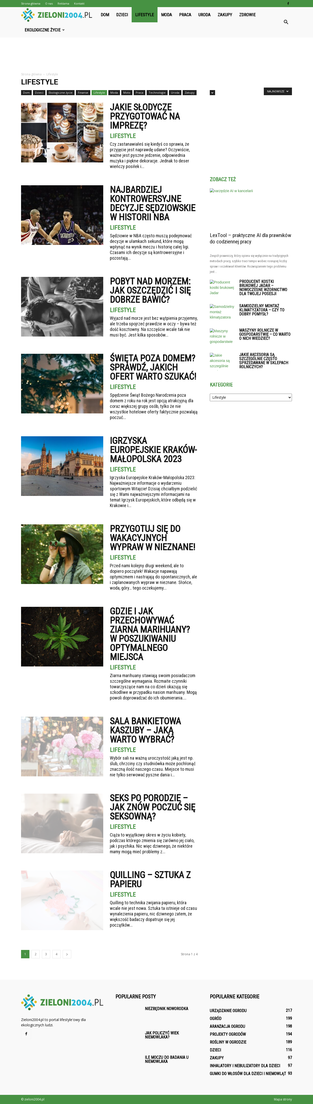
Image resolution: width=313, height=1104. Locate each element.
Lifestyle (144, 14)
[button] (286, 22)
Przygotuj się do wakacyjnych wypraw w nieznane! (152, 538)
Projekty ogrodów (228, 1034)
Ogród (215, 1018)
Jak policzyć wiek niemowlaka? (162, 1035)
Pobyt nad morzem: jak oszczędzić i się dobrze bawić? (150, 290)
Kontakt (79, 3)
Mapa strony (283, 1099)
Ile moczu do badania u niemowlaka (166, 1059)
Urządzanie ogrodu (228, 1010)
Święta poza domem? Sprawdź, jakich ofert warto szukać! (153, 367)
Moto (126, 92)
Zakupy (225, 14)
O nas (49, 3)
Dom (105, 14)
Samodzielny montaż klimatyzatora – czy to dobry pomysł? (261, 310)
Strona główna (30, 3)
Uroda (204, 14)
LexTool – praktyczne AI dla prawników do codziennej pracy (250, 238)
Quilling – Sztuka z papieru (150, 880)
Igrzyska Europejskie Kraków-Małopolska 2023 (153, 450)
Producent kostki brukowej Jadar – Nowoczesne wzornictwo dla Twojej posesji (263, 287)
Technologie (157, 92)
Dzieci (122, 14)
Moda (166, 14)
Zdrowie (247, 14)
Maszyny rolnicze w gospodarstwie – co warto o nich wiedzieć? (264, 334)
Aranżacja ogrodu (227, 1026)
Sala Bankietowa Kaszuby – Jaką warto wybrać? (145, 730)
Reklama (63, 3)
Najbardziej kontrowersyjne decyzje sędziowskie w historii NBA (152, 204)
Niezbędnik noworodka (166, 1008)
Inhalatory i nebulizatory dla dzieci (245, 1065)
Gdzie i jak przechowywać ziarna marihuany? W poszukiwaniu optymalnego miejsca (150, 634)
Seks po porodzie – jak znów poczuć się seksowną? (152, 807)
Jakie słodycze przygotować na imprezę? (145, 116)
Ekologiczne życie (45, 29)
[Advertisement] (156, 55)
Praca (185, 14)
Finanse (83, 92)
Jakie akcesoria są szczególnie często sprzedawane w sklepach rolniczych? (263, 360)
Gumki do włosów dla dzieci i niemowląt (248, 1073)
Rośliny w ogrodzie (228, 1042)
